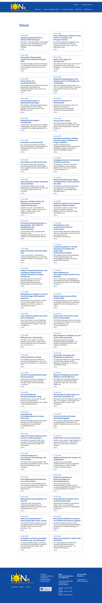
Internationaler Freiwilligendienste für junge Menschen (32, 416)
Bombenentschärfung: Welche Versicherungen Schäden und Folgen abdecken (66, 140)
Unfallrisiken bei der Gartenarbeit (67, 438)
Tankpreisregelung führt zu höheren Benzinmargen (32, 39)
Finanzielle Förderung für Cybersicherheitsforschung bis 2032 (33, 59)
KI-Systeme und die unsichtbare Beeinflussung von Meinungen (34, 539)
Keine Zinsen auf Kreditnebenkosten (28, 82)
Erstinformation (46, 579)
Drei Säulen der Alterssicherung (34, 162)
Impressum (44, 578)
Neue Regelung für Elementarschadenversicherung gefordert (66, 274)
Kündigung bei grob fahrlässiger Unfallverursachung (67, 161)
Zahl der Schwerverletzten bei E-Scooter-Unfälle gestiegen (34, 437)
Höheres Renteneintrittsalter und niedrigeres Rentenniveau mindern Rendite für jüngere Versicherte (34, 273)
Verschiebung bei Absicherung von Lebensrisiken (33, 480)
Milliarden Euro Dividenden (32, 337)
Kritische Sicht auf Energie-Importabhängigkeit (65, 417)
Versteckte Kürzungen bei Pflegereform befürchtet (64, 356)
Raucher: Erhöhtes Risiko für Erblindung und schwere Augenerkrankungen (32, 203)
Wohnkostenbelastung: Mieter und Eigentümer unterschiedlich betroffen (67, 182)
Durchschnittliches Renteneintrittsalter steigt (31, 396)
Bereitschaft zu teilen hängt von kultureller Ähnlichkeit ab (66, 396)
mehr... (23, 49)
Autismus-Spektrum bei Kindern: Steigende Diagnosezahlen (67, 204)
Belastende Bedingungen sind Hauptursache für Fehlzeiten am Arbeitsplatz (66, 81)
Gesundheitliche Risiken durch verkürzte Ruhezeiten (66, 500)
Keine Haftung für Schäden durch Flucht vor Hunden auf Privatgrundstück (67, 38)
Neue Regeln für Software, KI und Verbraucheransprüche (67, 336)
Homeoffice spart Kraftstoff (32, 142)
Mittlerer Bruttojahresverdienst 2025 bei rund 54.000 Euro (66, 376)
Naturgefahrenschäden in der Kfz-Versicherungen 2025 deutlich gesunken (34, 296)
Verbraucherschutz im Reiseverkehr (62, 102)
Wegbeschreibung (47, 576)
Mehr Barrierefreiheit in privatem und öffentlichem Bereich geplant (67, 520)
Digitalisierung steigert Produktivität (30, 121)
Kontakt (43, 574)
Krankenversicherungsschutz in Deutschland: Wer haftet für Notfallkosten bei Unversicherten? (34, 226)
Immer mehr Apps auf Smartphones (62, 60)
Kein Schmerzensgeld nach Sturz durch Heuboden (34, 317)
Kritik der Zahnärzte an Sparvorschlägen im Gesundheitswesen (63, 479)
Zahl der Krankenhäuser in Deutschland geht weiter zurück (33, 520)
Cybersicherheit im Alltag (31, 357)
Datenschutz (45, 581)
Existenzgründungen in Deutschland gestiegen (30, 102)
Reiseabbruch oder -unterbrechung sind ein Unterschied (63, 227)
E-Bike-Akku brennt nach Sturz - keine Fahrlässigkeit (67, 317)
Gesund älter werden (62, 121)
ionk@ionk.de (68, 595)
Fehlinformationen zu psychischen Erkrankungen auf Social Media (33, 458)
